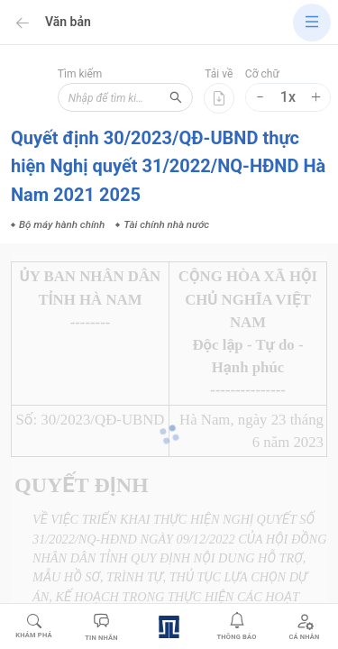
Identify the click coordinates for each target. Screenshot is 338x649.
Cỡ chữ (262, 74)
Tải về (219, 74)
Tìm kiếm (80, 74)
